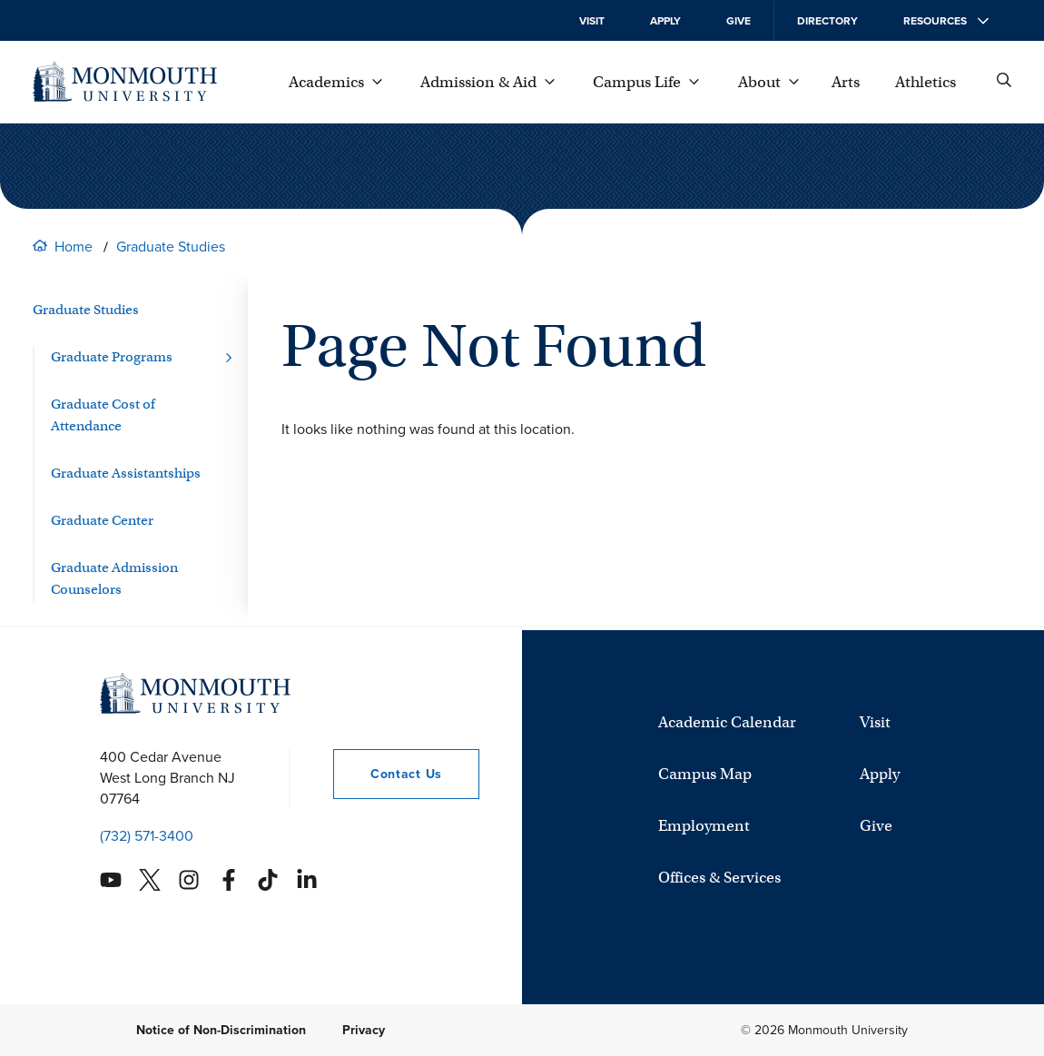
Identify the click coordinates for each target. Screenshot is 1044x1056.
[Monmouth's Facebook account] (229, 880)
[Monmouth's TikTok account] (268, 880)
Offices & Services (719, 877)
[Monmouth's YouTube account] (111, 880)
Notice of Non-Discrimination (221, 1030)
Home (73, 246)
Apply (665, 21)
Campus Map (705, 774)
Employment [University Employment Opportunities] (704, 825)
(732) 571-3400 (146, 835)
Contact (387, 774)
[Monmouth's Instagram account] (189, 880)
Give (738, 21)
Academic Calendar (727, 722)
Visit (592, 21)
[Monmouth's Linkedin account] (307, 880)
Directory (827, 21)
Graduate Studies (170, 246)
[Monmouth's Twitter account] (150, 880)
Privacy (363, 1030)
